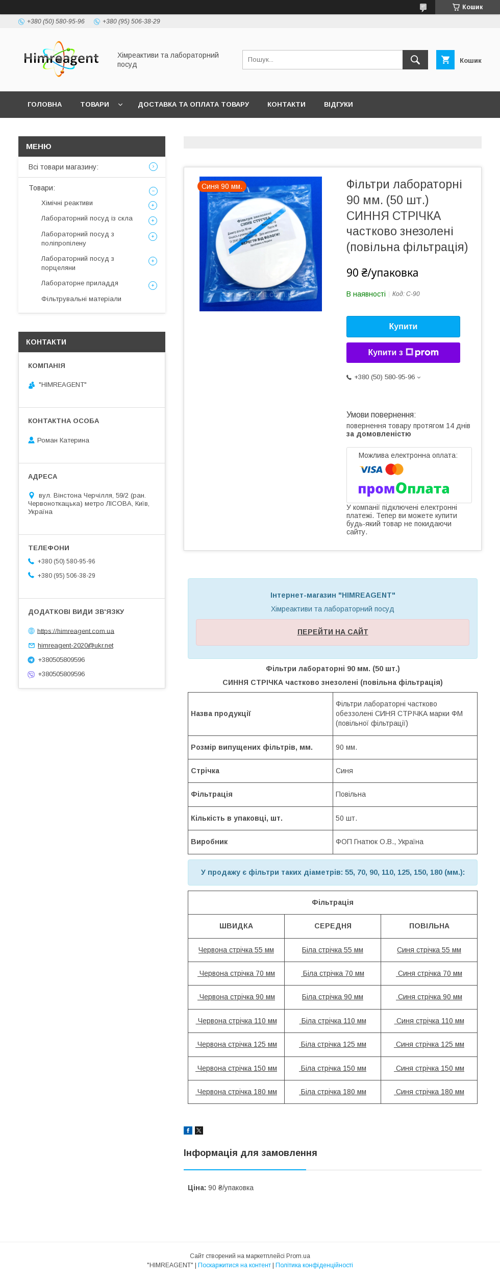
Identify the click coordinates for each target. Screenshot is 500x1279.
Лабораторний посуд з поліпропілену (77, 238)
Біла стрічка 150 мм (332, 1068)
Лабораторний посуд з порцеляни (77, 263)
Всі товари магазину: (63, 167)
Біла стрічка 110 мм (332, 1021)
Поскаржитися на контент (234, 1265)
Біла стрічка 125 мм (332, 1044)
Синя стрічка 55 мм (429, 950)
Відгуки (338, 104)
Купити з (403, 352)
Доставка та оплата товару (193, 104)
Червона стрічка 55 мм (236, 950)
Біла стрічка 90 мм (332, 997)
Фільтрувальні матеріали (81, 299)
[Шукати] (415, 59)
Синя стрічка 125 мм (429, 1044)
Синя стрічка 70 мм (429, 973)
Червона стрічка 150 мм (236, 1068)
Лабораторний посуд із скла (87, 218)
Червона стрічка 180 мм (236, 1092)
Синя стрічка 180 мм (429, 1092)
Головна (45, 104)
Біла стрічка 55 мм (332, 950)
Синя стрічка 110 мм (429, 1021)
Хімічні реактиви (67, 203)
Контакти (286, 104)
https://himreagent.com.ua (75, 630)
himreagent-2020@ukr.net (75, 645)
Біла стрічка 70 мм (332, 973)
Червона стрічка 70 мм (236, 973)
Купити (403, 326)
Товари (94, 104)
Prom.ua (298, 1256)
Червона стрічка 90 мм (236, 997)
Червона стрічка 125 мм (236, 1044)
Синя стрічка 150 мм (429, 1068)
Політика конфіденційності (314, 1265)
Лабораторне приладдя (79, 283)
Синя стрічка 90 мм (429, 997)
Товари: (42, 188)
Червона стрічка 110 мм (236, 1021)
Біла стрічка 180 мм (332, 1092)
